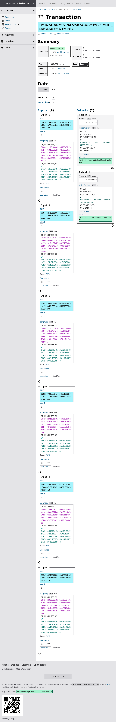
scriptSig (44, 141)
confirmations (63, 52)
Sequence (44, 188)
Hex (53, 90)
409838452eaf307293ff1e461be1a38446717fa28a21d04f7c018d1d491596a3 (56, 487)
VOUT (42, 131)
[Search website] (76, 3)
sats (94, 119)
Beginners (9, 35)
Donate (15, 664)
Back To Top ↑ (58, 676)
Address (77, 9)
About (5, 664)
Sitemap (26, 664)
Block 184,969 (57, 49)
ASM (51, 141)
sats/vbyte (63, 73)
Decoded (43, 90)
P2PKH (48, 183)
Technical (9, 41)
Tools (7, 48)
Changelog (40, 664)
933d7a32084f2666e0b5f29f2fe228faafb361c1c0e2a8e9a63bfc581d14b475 (56, 578)
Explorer (41, 9)
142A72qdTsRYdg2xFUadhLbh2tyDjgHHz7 (95, 218)
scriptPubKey (84, 128)
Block (52, 9)
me (108, 684)
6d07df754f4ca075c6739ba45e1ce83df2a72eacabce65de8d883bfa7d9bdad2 (56, 125)
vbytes (61, 69)
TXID (42, 119)
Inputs (43, 110)
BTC (89, 119)
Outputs (82, 110)
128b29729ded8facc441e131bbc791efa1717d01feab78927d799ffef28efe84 (56, 397)
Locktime (43, 102)
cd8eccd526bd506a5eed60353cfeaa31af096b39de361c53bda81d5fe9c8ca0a (56, 215)
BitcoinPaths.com (23, 669)
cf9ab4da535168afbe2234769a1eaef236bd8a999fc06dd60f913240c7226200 (56, 306)
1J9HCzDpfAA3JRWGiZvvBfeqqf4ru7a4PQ (95, 161)
